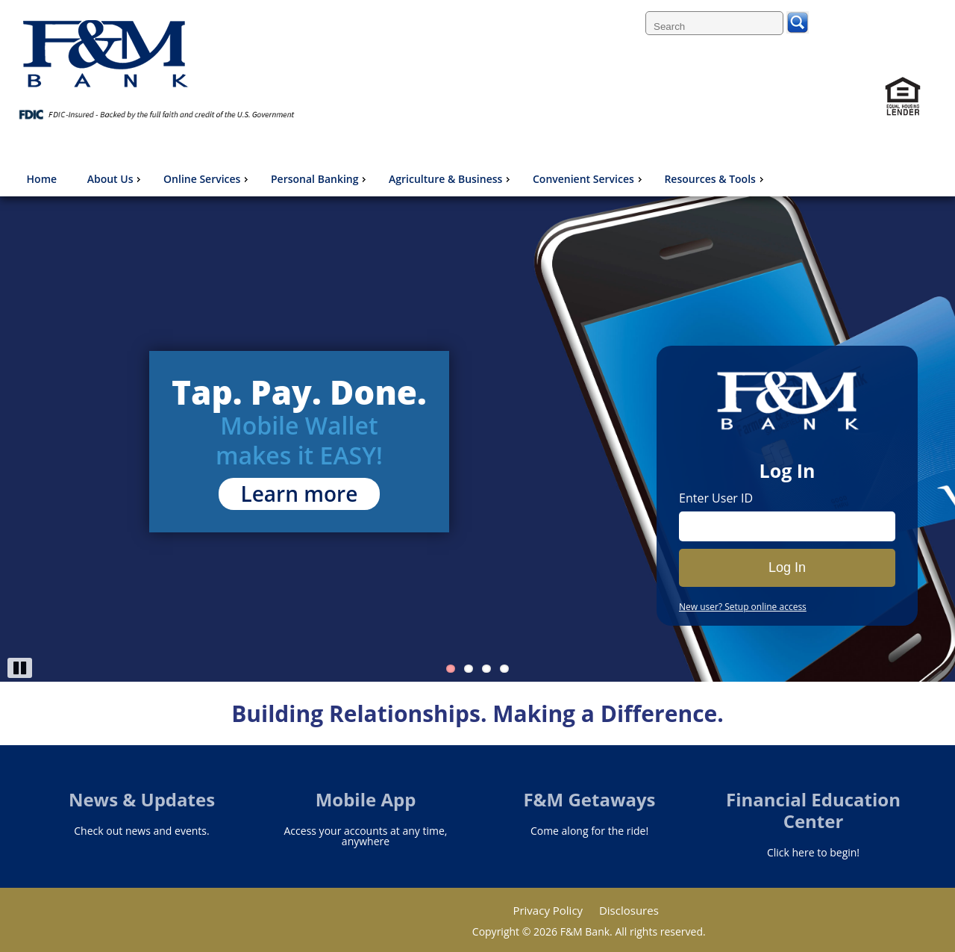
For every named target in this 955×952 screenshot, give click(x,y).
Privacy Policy (548, 910)
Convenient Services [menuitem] (589, 179)
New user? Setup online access (743, 607)
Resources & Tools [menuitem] (715, 179)
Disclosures (629, 910)
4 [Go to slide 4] (504, 669)
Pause (19, 668)
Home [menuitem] (42, 179)
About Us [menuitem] (116, 179)
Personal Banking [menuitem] (320, 179)
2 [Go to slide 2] (468, 669)
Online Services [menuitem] (207, 179)
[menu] (394, 179)
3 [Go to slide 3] (486, 669)
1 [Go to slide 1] (450, 669)
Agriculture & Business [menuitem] (451, 179)
